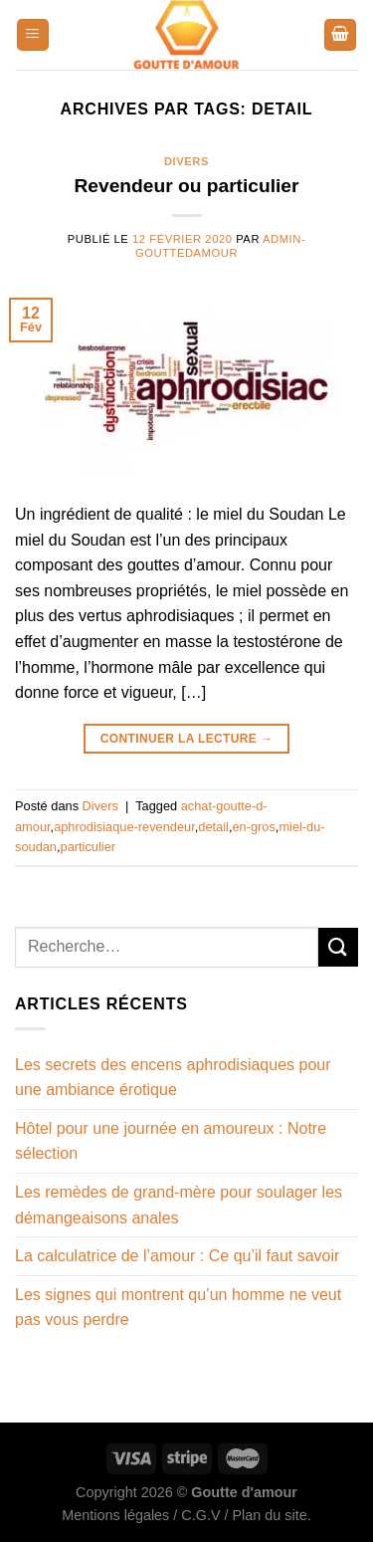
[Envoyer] (338, 947)
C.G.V (200, 1515)
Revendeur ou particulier (186, 185)
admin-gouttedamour (220, 245)
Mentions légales (115, 1515)
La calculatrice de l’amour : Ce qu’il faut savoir (177, 1255)
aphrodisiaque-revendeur (124, 826)
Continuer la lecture (187, 739)
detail (213, 826)
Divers (186, 161)
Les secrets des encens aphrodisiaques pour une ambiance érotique (173, 1077)
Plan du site (269, 1515)
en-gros (253, 826)
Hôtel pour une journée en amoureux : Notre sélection (170, 1141)
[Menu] (33, 35)
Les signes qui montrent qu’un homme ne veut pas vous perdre (178, 1307)
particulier (88, 846)
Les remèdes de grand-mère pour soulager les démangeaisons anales (178, 1205)
